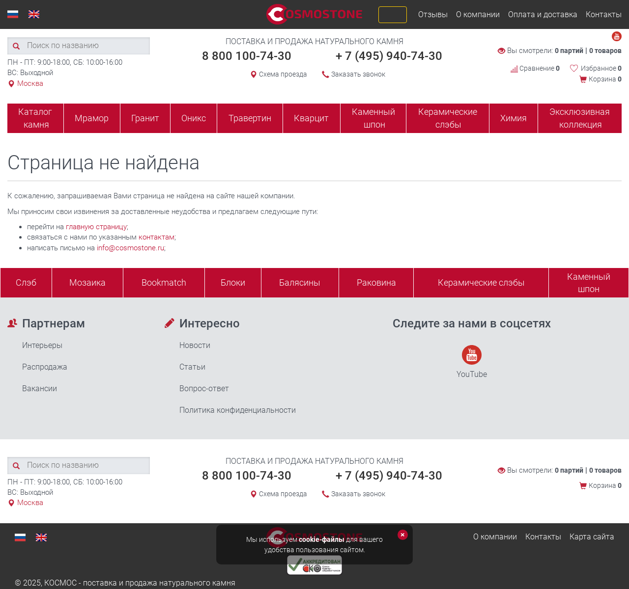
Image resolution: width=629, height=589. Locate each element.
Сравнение (535, 68)
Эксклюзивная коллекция (579, 118)
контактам (156, 237)
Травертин (250, 118)
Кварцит (311, 118)
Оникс (193, 118)
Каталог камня (35, 118)
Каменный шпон (373, 118)
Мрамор (92, 118)
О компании (478, 14)
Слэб (26, 282)
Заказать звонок (358, 74)
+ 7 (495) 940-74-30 (389, 56)
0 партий (569, 50)
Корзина (605, 79)
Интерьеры (42, 345)
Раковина (376, 282)
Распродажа (44, 367)
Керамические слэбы (447, 118)
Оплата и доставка (542, 14)
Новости (194, 345)
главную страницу (96, 226)
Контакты (604, 14)
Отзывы (433, 14)
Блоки (233, 282)
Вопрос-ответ (204, 388)
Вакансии (39, 388)
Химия (513, 118)
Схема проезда (283, 74)
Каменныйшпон (588, 282)
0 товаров (605, 50)
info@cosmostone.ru (130, 247)
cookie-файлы (321, 539)
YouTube (472, 362)
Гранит (145, 118)
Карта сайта (592, 537)
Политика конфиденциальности (237, 410)
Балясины (299, 282)
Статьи (192, 367)
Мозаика (87, 282)
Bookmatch (164, 282)
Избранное (601, 68)
